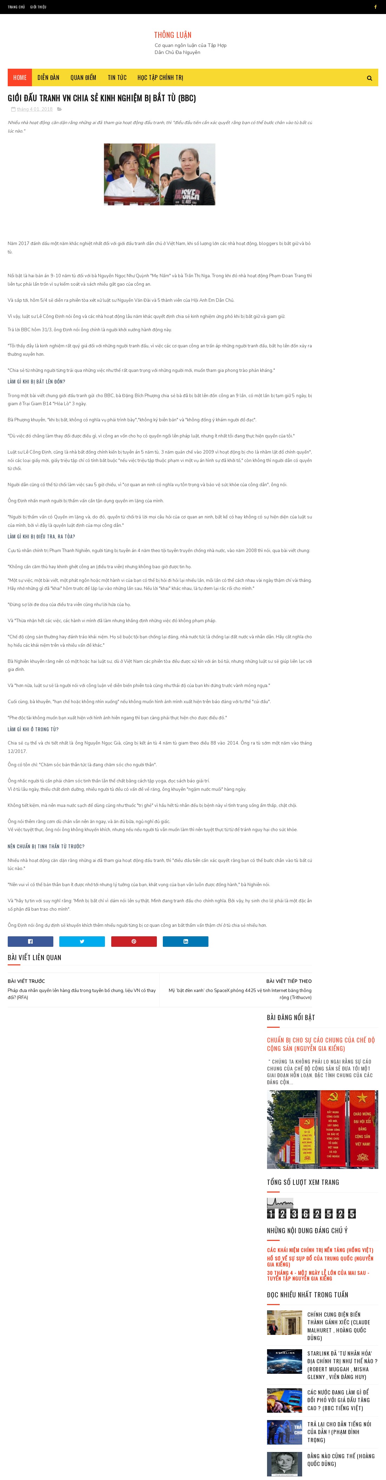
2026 (282, 1403)
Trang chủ (16, 6)
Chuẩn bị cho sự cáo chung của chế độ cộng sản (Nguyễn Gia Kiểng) (321, 126)
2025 (282, 1393)
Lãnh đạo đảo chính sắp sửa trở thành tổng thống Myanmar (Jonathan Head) (342, 687)
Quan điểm (83, 80)
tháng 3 (283, 1236)
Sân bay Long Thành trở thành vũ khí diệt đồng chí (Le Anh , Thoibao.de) (342, 1073)
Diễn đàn (48, 80)
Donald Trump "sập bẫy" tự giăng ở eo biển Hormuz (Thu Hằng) (341, 963)
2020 (282, 1343)
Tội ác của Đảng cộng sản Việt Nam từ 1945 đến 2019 (340, 831)
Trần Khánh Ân (320, 777)
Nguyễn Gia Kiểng (288, 764)
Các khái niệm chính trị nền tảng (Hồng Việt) (320, 331)
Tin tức (117, 80)
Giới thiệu (38, 6)
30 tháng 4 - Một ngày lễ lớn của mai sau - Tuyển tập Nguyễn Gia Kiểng (318, 357)
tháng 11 (284, 1312)
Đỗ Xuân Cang (284, 777)
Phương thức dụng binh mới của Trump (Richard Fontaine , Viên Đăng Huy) (339, 899)
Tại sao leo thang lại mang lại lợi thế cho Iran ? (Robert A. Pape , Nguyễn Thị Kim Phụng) (341, 1109)
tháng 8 (283, 1283)
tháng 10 (284, 1302)
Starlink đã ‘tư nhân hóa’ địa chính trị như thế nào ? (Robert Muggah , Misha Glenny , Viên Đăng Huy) (342, 447)
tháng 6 (283, 1264)
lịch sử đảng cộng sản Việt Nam (302, 789)
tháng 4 (283, 1245)
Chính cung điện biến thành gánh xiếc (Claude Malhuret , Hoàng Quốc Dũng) (338, 408)
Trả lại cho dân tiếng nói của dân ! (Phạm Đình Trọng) (339, 513)
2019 (282, 1334)
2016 (282, 1188)
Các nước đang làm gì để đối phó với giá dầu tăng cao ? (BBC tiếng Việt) (338, 482)
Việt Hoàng (325, 764)
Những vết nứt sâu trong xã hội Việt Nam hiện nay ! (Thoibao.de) (340, 719)
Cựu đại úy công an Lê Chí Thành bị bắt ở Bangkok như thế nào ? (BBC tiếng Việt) (339, 581)
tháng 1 (283, 1216)
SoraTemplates (49, 1471)
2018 (282, 1207)
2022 (282, 1363)
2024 (282, 1383)
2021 (282, 1353)
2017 (282, 1198)
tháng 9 (283, 1293)
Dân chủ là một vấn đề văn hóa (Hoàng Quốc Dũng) (340, 1037)
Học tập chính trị (161, 80)
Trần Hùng (356, 764)
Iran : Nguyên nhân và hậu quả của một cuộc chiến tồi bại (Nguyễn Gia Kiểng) (342, 867)
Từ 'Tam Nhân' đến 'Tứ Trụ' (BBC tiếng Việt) (339, 651)
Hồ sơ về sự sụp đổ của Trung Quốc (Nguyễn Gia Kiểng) (320, 343)
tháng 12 (284, 1321)
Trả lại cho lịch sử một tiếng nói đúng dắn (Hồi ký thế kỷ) (341, 1144)
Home (19, 80)
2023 (282, 1373)
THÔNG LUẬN (173, 34)
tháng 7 (283, 1274)
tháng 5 (283, 1254)
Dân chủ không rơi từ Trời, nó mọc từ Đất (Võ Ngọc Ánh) (342, 931)
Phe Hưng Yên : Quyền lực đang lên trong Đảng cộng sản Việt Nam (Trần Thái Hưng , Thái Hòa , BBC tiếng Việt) (321, 1002)
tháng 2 (283, 1226)
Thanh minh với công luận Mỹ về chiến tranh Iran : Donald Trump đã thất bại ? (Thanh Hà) (340, 620)
